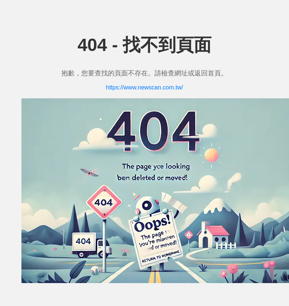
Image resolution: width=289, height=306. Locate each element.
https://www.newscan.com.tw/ (144, 87)
